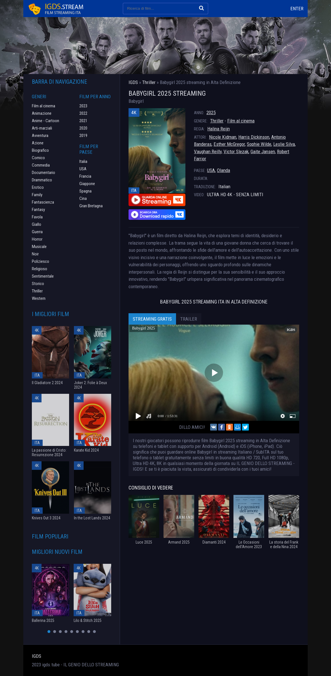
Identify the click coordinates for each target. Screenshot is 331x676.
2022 (83, 113)
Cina (83, 198)
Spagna (85, 191)
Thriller (217, 121)
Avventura (40, 135)
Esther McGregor (229, 144)
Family (37, 194)
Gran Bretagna (91, 205)
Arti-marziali (42, 128)
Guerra (37, 231)
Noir (35, 254)
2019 (83, 135)
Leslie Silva (284, 144)
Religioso (39, 268)
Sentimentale (43, 276)
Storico (38, 283)
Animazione (41, 113)
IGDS (36, 656)
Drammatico (42, 180)
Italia (83, 161)
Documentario (43, 172)
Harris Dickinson (253, 137)
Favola (37, 217)
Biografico (40, 150)
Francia (85, 176)
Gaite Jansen (263, 151)
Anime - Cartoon (45, 120)
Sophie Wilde (259, 144)
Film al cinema (241, 121)
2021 (83, 120)
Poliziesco (40, 261)
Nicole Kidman (222, 137)
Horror (37, 239)
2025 (211, 112)
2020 (83, 128)
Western (38, 298)
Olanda (223, 170)
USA (211, 170)
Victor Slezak (236, 151)
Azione (38, 143)
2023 (83, 105)
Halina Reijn (218, 129)
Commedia (41, 165)
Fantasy (38, 209)
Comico (38, 157)
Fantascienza (43, 202)
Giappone (87, 183)
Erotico (38, 187)
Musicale (39, 246)
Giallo (36, 224)
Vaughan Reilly (208, 151)
